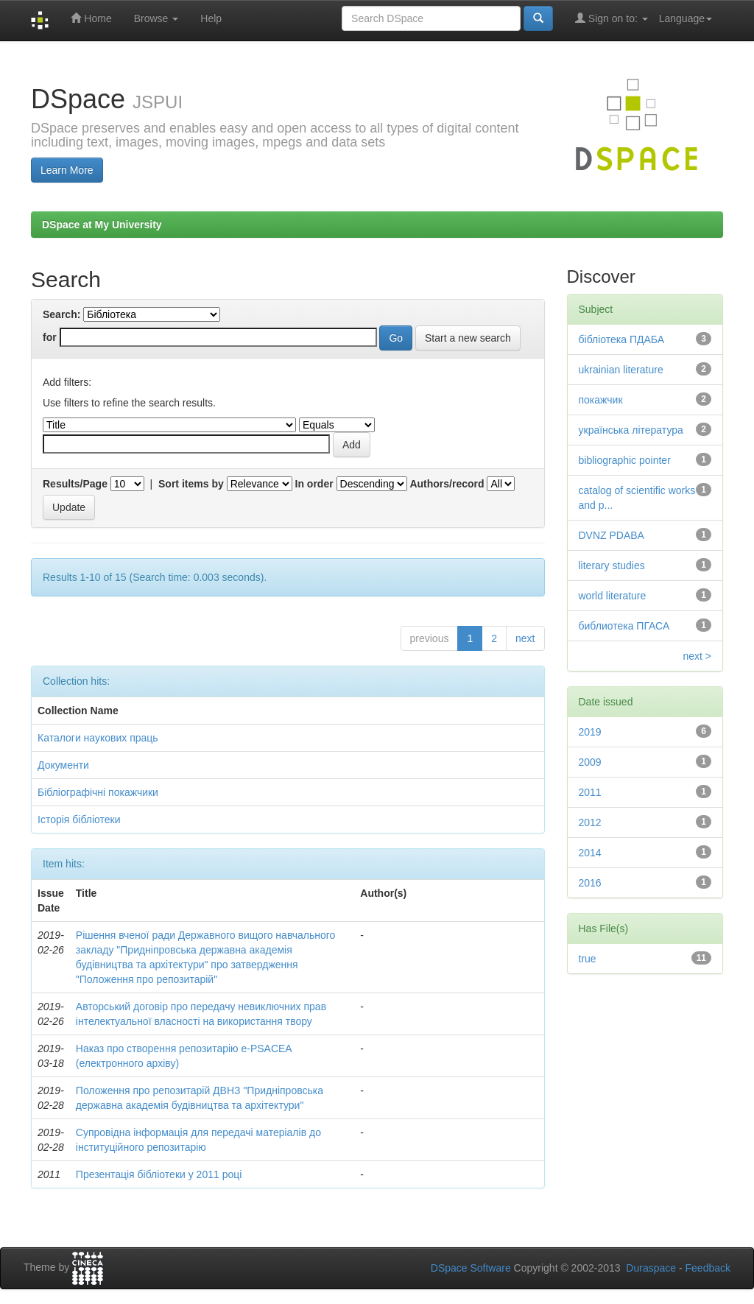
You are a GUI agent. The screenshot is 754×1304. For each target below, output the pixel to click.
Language (685, 18)
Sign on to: (611, 18)
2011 (590, 792)
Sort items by (191, 484)
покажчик (601, 400)
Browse (156, 18)
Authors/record (446, 484)
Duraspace (651, 1268)
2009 (590, 762)
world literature (612, 596)
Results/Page (75, 484)
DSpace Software (471, 1268)
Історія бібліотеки (79, 819)
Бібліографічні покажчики (98, 792)
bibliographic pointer (625, 460)
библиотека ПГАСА (624, 626)
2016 (590, 883)
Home (91, 18)
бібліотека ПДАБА (622, 339)
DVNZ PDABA (611, 535)
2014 (590, 853)
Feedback (708, 1268)
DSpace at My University (102, 224)
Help (211, 18)
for (50, 337)
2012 (590, 822)
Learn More (67, 170)
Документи (63, 765)
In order (314, 484)
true (587, 959)
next (525, 638)
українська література (631, 430)
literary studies (612, 565)
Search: (61, 314)
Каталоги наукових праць (98, 738)
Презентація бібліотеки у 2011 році (159, 1174)
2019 (590, 732)
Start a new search (468, 338)
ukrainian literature (621, 370)
